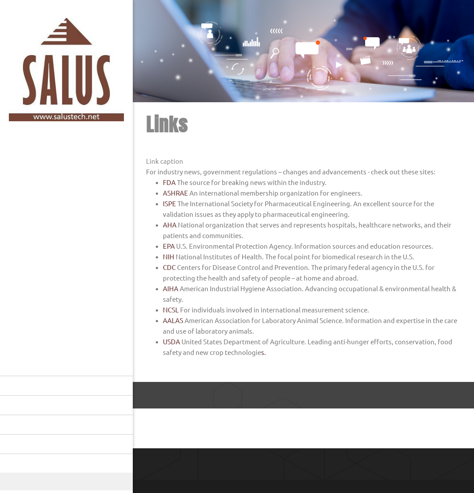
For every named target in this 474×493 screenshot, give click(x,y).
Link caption (164, 161)
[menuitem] (66, 385)
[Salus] (66, 71)
